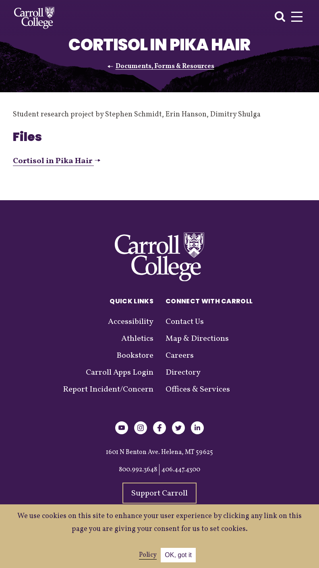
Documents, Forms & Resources (165, 66)
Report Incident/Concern (108, 389)
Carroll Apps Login (119, 372)
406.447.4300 (181, 469)
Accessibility (130, 322)
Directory (183, 372)
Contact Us (185, 322)
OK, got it (178, 554)
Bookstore (134, 355)
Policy (148, 555)
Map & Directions (197, 338)
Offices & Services (198, 389)
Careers (180, 355)
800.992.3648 (138, 469)
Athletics (137, 338)
